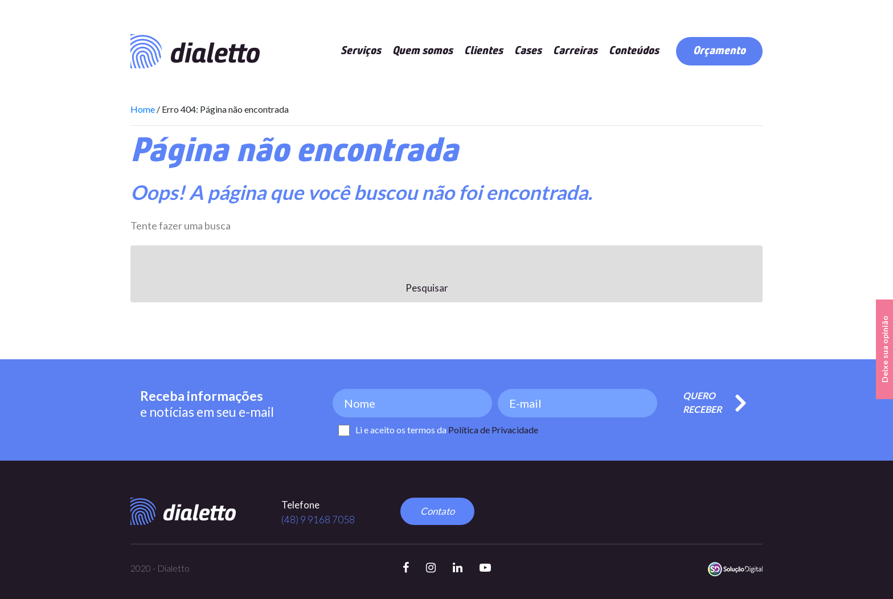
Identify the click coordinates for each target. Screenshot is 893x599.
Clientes (483, 51)
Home (142, 109)
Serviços (361, 51)
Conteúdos (634, 51)
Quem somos (422, 51)
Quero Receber (702, 402)
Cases (528, 51)
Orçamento (719, 51)
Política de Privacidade (493, 429)
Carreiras (575, 51)
